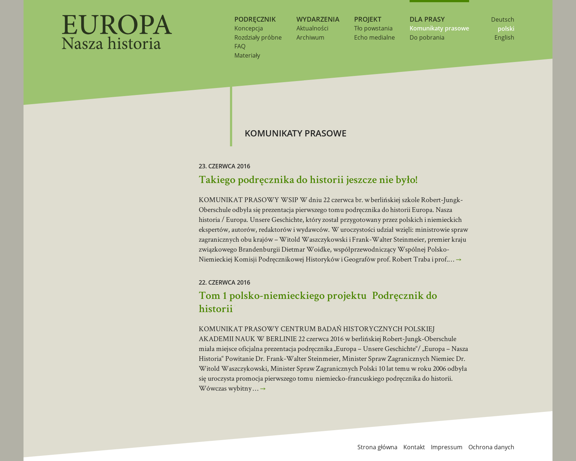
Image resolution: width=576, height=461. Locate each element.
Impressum (446, 447)
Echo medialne (374, 37)
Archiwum (310, 37)
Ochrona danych (491, 447)
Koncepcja (248, 28)
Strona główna (377, 447)
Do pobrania (427, 37)
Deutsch (502, 19)
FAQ (239, 46)
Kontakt (414, 447)
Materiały (247, 55)
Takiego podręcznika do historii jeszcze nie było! (308, 180)
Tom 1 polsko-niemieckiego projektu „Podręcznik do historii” (318, 303)
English (504, 37)
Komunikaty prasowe (439, 28)
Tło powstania (373, 28)
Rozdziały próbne (258, 37)
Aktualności (312, 28)
